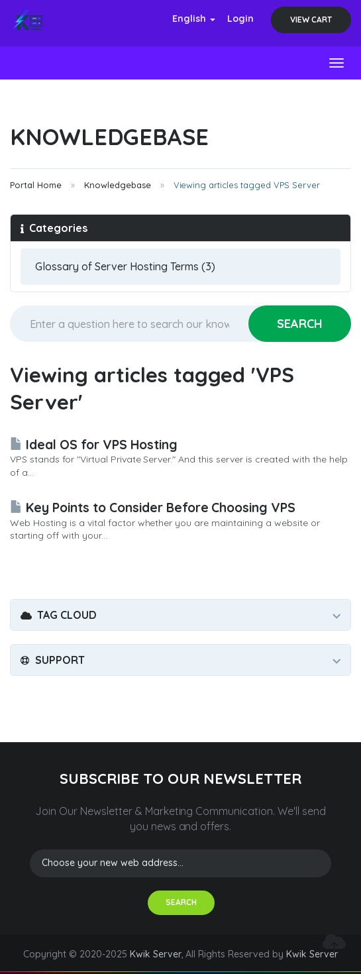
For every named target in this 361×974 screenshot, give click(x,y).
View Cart (311, 20)
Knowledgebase (117, 185)
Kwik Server (155, 954)
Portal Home (36, 185)
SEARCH (181, 902)
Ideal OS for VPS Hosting (94, 445)
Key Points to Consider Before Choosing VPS (152, 507)
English (193, 19)
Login (240, 19)
